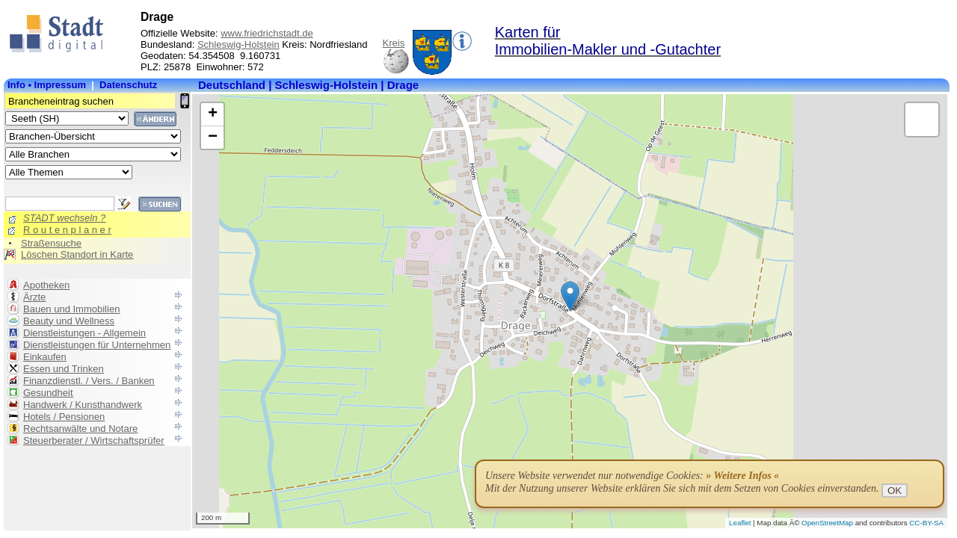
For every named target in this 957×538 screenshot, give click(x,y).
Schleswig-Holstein (238, 44)
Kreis (394, 43)
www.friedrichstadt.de (267, 33)
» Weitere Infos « (742, 475)
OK (894, 490)
